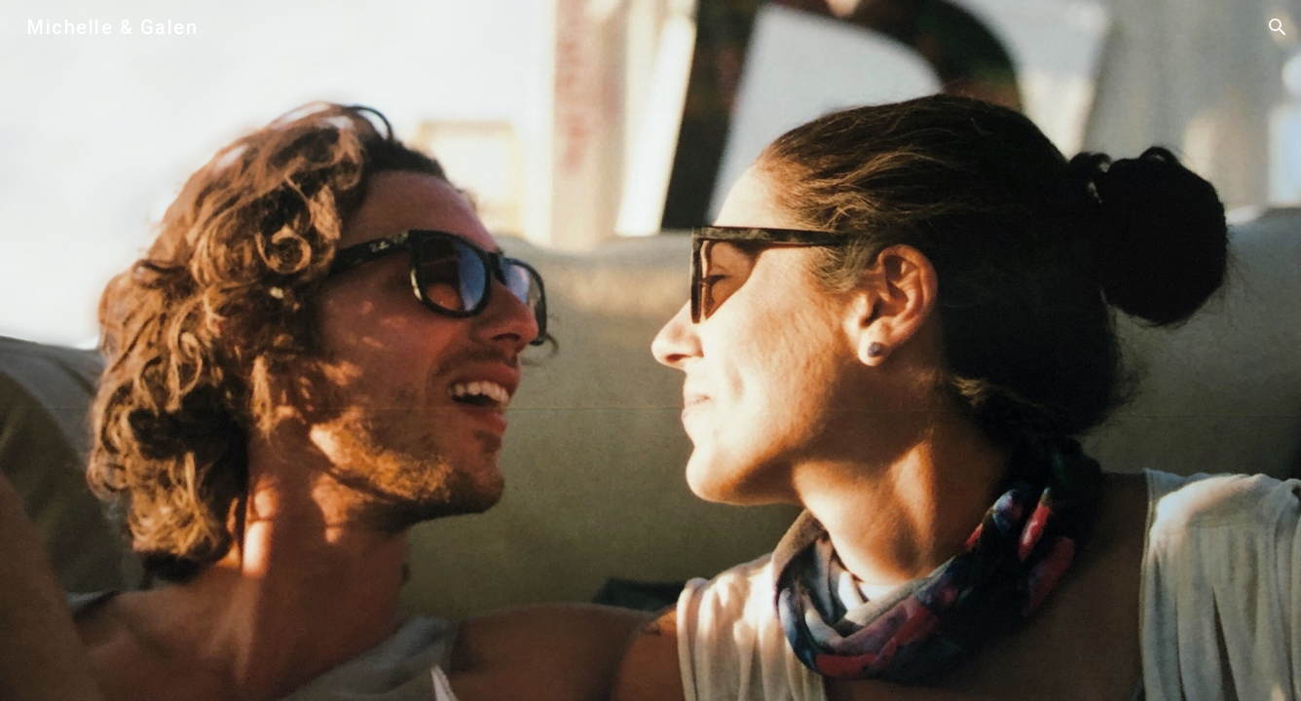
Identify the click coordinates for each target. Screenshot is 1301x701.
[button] (1277, 27)
